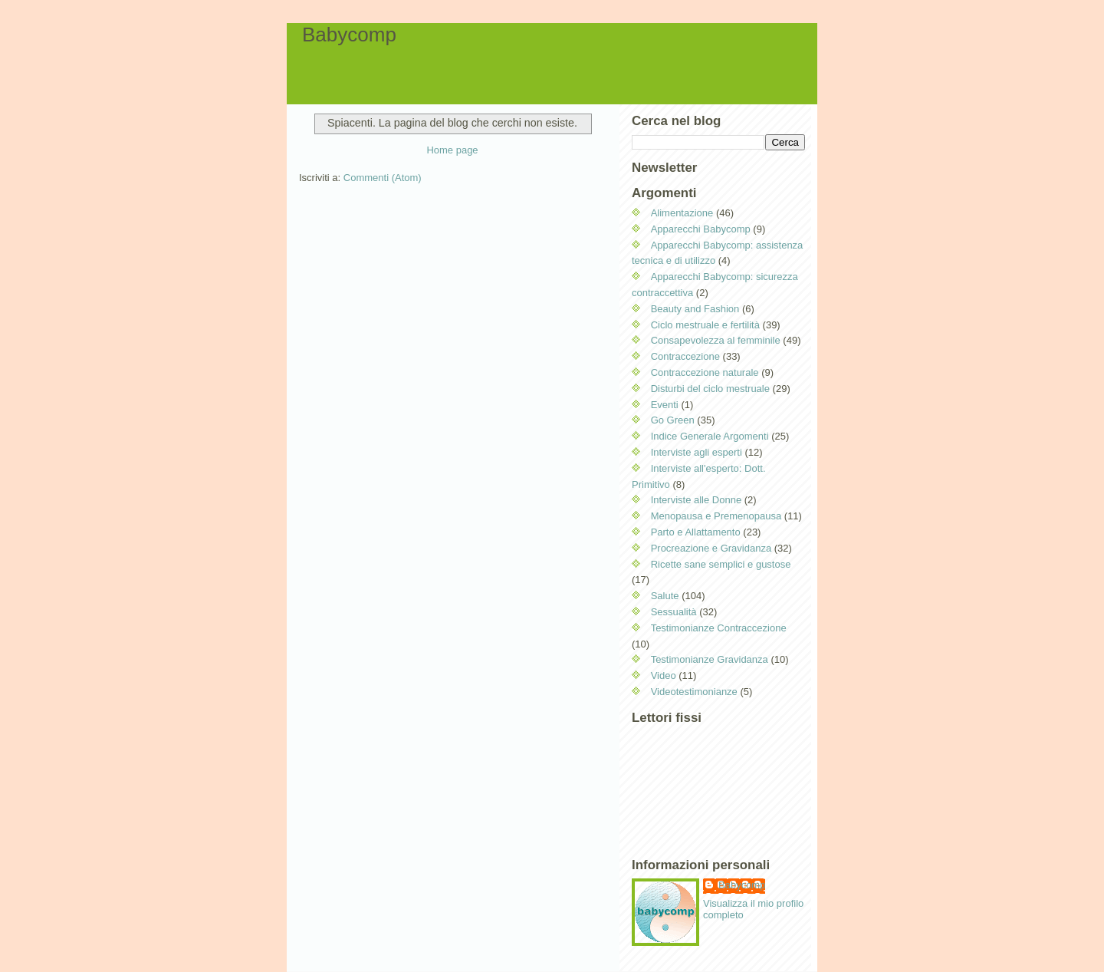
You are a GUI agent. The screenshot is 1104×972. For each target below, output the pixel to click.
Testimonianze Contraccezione (719, 628)
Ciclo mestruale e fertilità (705, 325)
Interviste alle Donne (696, 500)
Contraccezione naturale (705, 372)
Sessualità (674, 612)
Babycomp (349, 34)
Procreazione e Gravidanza (711, 548)
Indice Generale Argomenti (710, 436)
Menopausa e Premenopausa (716, 516)
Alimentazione (682, 213)
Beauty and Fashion (695, 309)
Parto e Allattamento (696, 532)
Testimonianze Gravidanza (709, 659)
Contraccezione (685, 356)
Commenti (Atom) (382, 177)
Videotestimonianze (694, 691)
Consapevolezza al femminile (715, 340)
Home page (452, 150)
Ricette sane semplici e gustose (721, 564)
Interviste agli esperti (696, 452)
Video (663, 675)
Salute (665, 595)
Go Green (673, 420)
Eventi (664, 404)
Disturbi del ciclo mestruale (710, 388)
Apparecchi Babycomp (701, 229)
